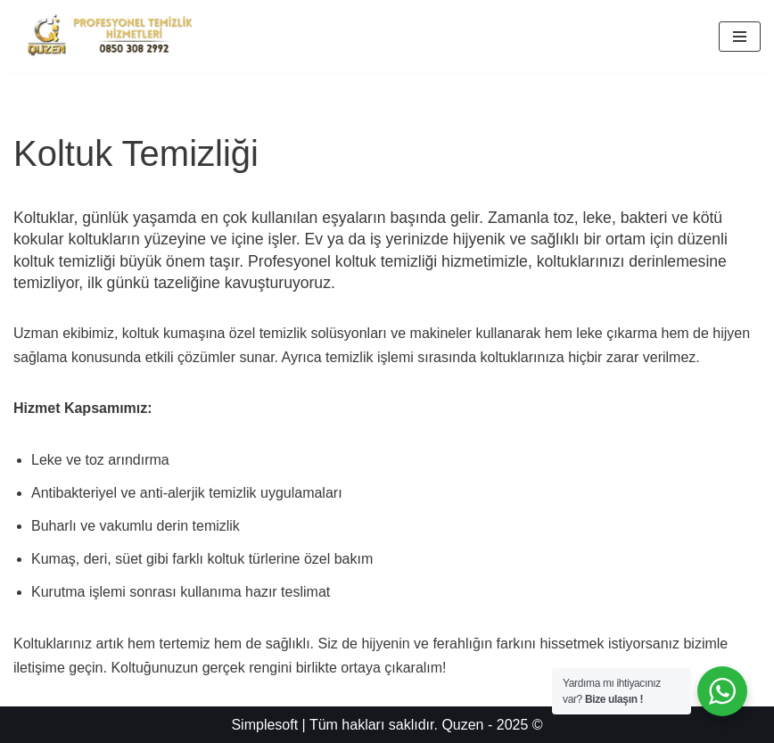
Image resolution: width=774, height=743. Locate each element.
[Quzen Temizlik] (108, 36)
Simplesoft (264, 724)
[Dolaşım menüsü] (740, 36)
